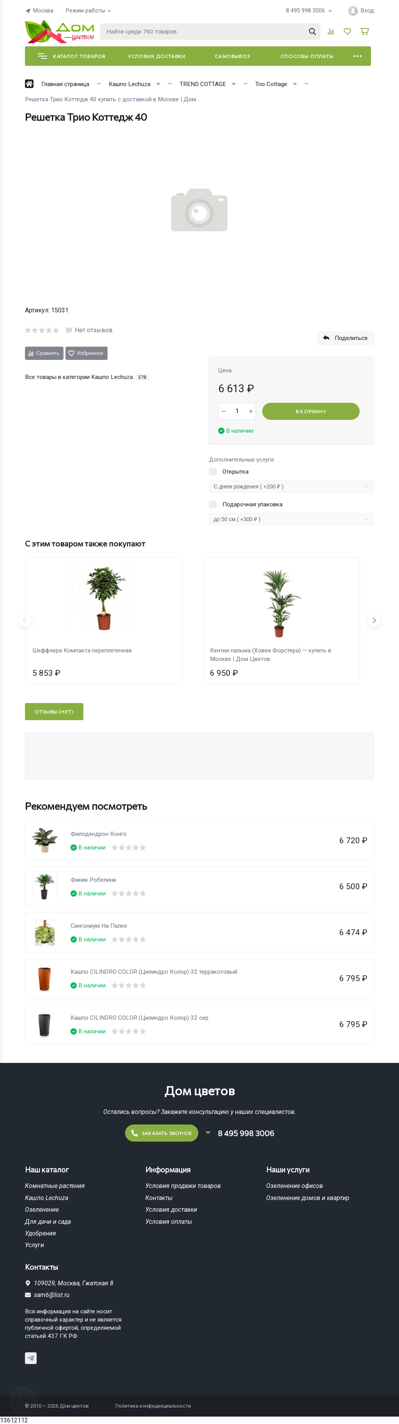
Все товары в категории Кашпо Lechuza (87, 377)
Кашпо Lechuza (46, 1198)
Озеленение (42, 1209)
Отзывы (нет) (54, 711)
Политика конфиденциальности (153, 1406)
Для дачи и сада (48, 1221)
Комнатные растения (55, 1186)
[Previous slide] (25, 620)
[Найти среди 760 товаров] (210, 31)
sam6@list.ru (52, 1295)
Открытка (235, 471)
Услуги (34, 1245)
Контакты (159, 1198)
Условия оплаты (168, 1221)
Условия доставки (156, 56)
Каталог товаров (71, 56)
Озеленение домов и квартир (308, 1198)
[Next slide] (374, 620)
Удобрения (40, 1233)
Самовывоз (232, 56)
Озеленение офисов (294, 1186)
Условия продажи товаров (183, 1186)
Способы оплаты (307, 56)
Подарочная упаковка (252, 504)
